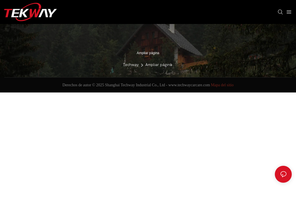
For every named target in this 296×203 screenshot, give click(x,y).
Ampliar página (158, 64)
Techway (131, 64)
